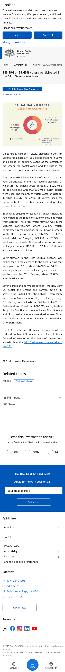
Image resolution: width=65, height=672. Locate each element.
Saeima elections (24, 381)
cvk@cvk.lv (13, 586)
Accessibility (10, 551)
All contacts (19, 607)
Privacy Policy (11, 546)
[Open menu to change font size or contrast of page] (51, 666)
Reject (17, 35)
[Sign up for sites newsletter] (34, 502)
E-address (13, 597)
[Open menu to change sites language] (14, 666)
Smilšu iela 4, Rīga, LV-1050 (22, 591)
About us (9, 527)
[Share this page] (32, 404)
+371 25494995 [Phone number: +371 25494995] (16, 580)
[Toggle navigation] (33, 665)
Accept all (48, 35)
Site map (9, 556)
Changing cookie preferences (21, 561)
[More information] (25, 597)
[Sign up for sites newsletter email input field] (33, 490)
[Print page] (32, 397)
